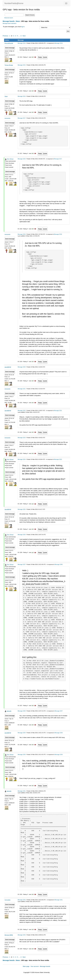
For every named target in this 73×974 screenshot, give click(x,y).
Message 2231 (21, 791)
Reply (40, 57)
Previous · (6, 36)
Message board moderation (9, 23)
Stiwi (6, 96)
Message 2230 (21, 754)
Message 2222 (21, 410)
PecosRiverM (9, 43)
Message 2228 (21, 711)
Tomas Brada (9, 65)
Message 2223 (21, 437)
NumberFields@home (13, 3)
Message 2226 (21, 534)
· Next (23, 36)
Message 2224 (21, 459)
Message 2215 (21, 65)
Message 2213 (58, 43)
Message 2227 (21, 564)
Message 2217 (21, 118)
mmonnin (7, 118)
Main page (26, 966)
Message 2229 (21, 732)
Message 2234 (21, 935)
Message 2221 (21, 388)
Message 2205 (58, 564)
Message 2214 (21, 43)
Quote (45, 57)
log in (22, 26)
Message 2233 (21, 899)
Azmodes (7, 900)
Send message (10, 48)
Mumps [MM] (9, 935)
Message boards (9, 21)
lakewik (9, 711)
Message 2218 (21, 158)
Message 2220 (21, 367)
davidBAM (8, 367)
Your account (34, 966)
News (18, 21)
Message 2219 (21, 234)
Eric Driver (10, 159)
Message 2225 (21, 509)
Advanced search (8, 17)
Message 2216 (21, 96)
